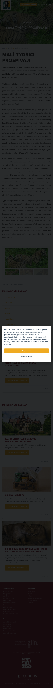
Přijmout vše (26, 351)
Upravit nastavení (26, 357)
